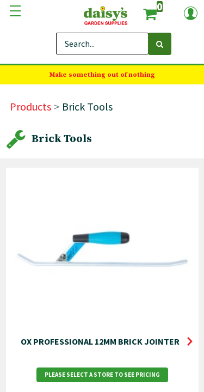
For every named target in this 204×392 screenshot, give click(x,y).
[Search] (159, 44)
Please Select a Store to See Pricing (102, 374)
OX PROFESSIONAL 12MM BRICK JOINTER (100, 341)
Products (30, 106)
